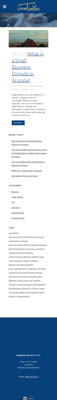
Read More (18, 123)
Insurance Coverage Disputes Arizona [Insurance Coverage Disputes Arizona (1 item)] (25, 273)
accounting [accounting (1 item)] (13, 233)
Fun (13, 202)
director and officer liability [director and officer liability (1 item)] (21, 265)
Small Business (17, 213)
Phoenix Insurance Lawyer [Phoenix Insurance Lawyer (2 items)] (20, 284)
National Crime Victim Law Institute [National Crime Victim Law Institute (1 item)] (24, 280)
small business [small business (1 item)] (39, 284)
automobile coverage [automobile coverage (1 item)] (18, 241)
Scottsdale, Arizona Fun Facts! (24, 176)
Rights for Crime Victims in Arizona (26, 170)
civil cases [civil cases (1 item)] (39, 249)
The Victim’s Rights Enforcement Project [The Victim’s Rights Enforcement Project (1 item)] (27, 292)
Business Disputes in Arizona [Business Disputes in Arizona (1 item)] (21, 249)
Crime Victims (17, 197)
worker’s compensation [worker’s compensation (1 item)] (19, 296)
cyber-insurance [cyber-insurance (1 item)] (16, 261)
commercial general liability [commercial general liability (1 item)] (21, 253)
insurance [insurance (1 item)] (41, 269)
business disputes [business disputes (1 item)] (39, 245)
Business (33, 86)
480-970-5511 (32, 376)
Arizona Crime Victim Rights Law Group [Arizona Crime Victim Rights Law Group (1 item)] (26, 237)
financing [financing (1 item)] (32, 269)
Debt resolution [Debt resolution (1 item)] (31, 261)
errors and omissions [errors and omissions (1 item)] (18, 269)
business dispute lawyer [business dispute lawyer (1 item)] (19, 245)
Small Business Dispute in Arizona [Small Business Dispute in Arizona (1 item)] (24, 288)
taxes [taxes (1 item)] (42, 288)
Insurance (15, 207)
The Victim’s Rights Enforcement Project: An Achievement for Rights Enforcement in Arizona (29, 153)
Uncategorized (17, 218)
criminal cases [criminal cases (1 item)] (38, 257)
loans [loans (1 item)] (39, 276)
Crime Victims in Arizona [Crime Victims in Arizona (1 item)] (20, 257)
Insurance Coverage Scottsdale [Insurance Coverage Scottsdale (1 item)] (22, 276)
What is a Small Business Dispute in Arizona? (28, 67)
